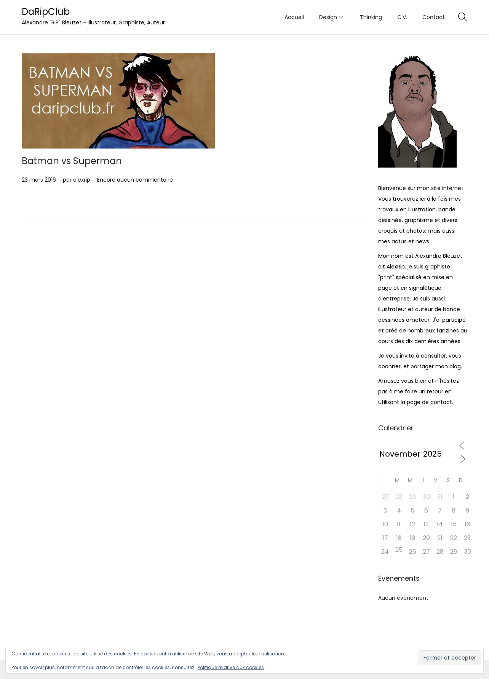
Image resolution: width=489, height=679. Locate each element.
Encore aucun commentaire (135, 180)
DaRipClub (46, 11)
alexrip (81, 180)
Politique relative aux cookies (231, 667)
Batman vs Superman (72, 161)
